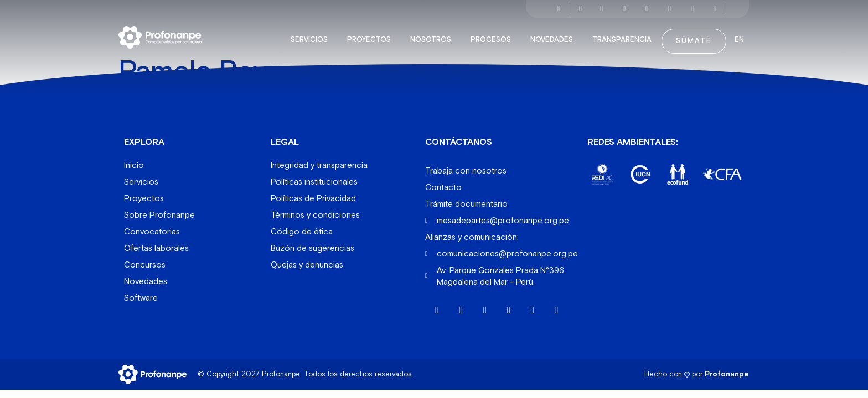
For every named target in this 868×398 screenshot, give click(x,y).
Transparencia (624, 35)
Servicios (312, 35)
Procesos (493, 35)
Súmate (694, 36)
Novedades (554, 35)
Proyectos (371, 35)
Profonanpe (727, 369)
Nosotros (433, 35)
